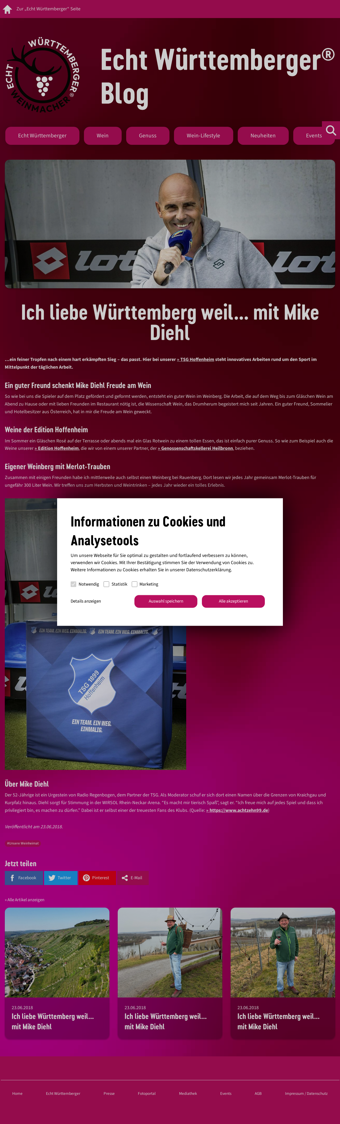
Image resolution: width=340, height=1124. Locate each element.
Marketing (145, 584)
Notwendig (85, 584)
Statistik (115, 584)
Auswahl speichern (166, 601)
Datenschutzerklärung (208, 570)
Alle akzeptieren (233, 601)
